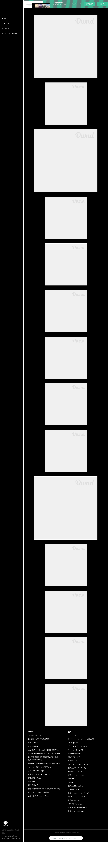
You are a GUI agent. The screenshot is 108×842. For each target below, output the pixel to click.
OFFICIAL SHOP (9, 33)
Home (5, 18)
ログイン (102, 4)
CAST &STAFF (8, 28)
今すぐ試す (89, 4)
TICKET (5, 23)
